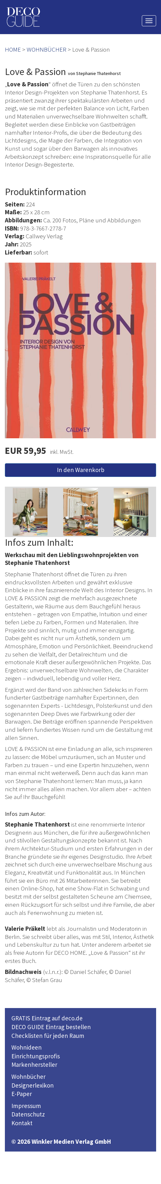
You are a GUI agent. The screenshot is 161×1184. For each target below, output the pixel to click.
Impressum (26, 1106)
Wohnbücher (28, 1076)
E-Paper (21, 1094)
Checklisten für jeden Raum (47, 1036)
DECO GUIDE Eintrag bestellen (51, 1027)
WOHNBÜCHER (46, 49)
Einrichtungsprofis (35, 1056)
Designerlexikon (32, 1085)
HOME (13, 49)
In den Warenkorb (80, 470)
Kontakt (22, 1123)
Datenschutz (28, 1114)
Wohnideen (26, 1047)
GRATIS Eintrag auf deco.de (47, 1018)
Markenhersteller (34, 1064)
